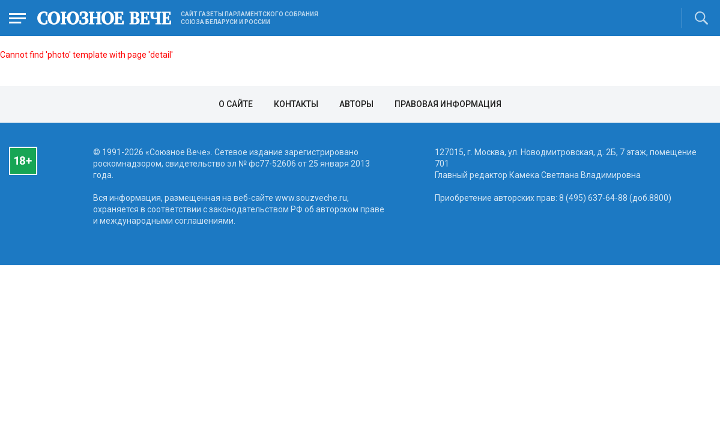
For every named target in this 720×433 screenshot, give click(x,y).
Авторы (356, 104)
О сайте (236, 104)
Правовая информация (448, 104)
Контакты (296, 104)
